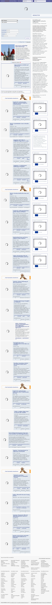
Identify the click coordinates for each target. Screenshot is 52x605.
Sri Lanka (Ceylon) (4, 596)
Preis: (2, 36)
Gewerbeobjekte (34, 562)
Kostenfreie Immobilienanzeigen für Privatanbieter (39, 57)
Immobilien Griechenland (37, 30)
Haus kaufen (33, 563)
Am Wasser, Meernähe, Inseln (5, 565)
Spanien (42, 594)
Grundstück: (3, 30)
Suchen (2, 1)
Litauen (12, 587)
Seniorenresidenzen (45, 568)
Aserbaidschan (14, 574)
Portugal (22, 590)
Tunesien (12, 598)
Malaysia (22, 586)
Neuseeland (43, 586)
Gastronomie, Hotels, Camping (25, 568)
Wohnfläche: (3, 32)
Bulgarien (23, 577)
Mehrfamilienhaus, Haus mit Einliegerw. (45, 565)
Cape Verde (23, 578)
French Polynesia (4, 582)
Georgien (13, 580)
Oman (2, 592)
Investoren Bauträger (35, 564)
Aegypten (3, 574)
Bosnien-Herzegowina (25, 574)
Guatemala (23, 582)
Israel (32, 583)
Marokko (22, 588)
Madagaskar (23, 584)
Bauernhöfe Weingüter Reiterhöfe (15, 562)
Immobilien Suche (13, 604)
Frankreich (3, 581)
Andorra (2, 577)
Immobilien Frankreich (37, 27)
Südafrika (3, 597)
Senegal (32, 593)
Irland (32, 581)
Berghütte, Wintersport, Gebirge (15, 566)
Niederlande (43, 587)
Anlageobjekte (4, 567)
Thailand (2, 599)
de (18, 1)
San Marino (23, 593)
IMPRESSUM (49, 604)
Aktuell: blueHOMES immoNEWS (7, 559)
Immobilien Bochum (25, 572)
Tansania (2, 598)
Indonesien (33, 580)
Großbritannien (24, 581)
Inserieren (7, 1)
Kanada (42, 582)
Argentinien (3, 578)
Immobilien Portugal (43, 25)
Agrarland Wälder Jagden (4, 562)
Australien (13, 575)
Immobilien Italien (36, 25)
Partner (11, 1)
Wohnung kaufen (34, 570)
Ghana (12, 581)
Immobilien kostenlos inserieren (22, 604)
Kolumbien (3, 584)
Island (32, 582)
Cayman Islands (34, 574)
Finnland (2, 580)
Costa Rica (33, 577)
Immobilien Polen (39, 28)
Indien (22, 583)
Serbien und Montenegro (43, 590)
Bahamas (13, 577)
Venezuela (33, 596)
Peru (12, 591)
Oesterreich (3, 591)
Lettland (2, 588)
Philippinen (13, 592)
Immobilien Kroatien (39, 31)
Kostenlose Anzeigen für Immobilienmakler (37, 60)
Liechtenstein (13, 586)
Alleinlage (3, 564)
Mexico (32, 587)
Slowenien (43, 593)
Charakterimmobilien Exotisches (25, 562)
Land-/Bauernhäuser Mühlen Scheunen (35, 565)
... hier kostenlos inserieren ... (16, 98)
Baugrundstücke (14, 564)
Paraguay (13, 590)
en (20, 1)
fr (21, 1)
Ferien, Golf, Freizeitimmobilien (24, 566)
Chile (32, 575)
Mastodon (40, 604)
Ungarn (22, 597)
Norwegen (3, 590)
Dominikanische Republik (44, 576)
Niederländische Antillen (44, 588)
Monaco (32, 588)
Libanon (12, 584)
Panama (2, 593)
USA (22, 599)
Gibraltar (13, 582)
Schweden (33, 591)
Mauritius (33, 584)
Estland (42, 579)
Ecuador (42, 578)
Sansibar (32, 590)
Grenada (12, 583)
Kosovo (2, 586)
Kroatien (2, 587)
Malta (22, 587)
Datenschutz (44, 604)
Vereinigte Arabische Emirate (35, 597)
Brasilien (22, 575)
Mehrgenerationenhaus (45, 567)
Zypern (32, 599)
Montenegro (43, 584)
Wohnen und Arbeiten (35, 569)
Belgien (12, 578)
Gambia (2, 583)
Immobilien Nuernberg (35, 572)
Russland (22, 592)
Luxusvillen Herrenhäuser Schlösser (43, 562)
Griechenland (23, 580)
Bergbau (12, 565)
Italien (42, 580)
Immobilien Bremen (44, 572)
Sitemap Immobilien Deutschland (35, 600)
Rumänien (23, 591)
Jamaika (42, 581)
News (15, 1)
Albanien (2, 575)
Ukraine (22, 596)
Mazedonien (33, 586)
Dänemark (33, 578)
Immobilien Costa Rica (41, 29)
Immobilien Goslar (14, 572)
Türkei (12, 599)
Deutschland (43, 574)
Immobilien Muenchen (5, 572)
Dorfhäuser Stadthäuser (23, 564)
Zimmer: (3, 34)
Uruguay (22, 598)
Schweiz (32, 592)
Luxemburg (13, 588)
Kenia (42, 583)
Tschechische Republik (15, 597)
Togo (12, 596)
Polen (12, 593)
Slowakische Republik (45, 592)
